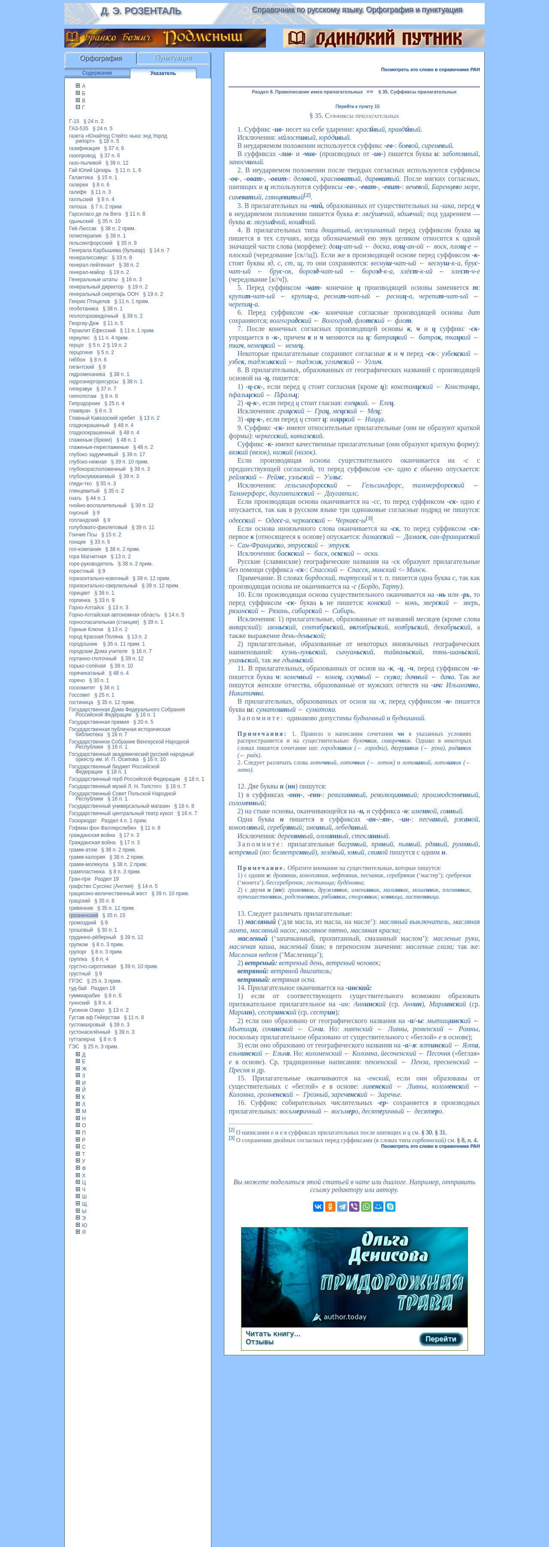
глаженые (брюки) (90, 440)
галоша (78, 207)
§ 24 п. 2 (94, 121)
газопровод (82, 156)
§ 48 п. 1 (126, 440)
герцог (76, 345)
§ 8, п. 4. (468, 1140)
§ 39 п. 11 (143, 527)
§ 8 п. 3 (103, 411)
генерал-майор (87, 272)
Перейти (440, 1339)
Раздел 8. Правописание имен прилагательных (307, 91)
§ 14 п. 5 (174, 615)
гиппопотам (83, 396)
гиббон (77, 360)
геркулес (79, 338)
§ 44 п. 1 (96, 498)
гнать (75, 498)
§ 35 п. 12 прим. (116, 702)
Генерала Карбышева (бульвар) (107, 250)
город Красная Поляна (96, 637)
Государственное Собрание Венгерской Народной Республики (129, 744)
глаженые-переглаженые (99, 447)
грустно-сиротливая (92, 966)
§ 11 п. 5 (113, 323)
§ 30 (426, 1132)
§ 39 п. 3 (140, 469)
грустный (79, 974)
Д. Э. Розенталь (140, 10)
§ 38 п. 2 (129, 265)
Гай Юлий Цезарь (90, 170)
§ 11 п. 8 (135, 214)
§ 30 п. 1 (99, 680)
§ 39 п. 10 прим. (130, 462)
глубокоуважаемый (92, 476)
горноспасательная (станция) (104, 622)
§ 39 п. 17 (133, 454)
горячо (77, 680)
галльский (81, 199)
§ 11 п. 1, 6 (128, 170)
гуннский (79, 1003)
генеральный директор (96, 287)
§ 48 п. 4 (124, 425)
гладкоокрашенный (92, 433)
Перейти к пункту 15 (357, 106)
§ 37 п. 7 (107, 389)
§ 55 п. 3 (106, 484)
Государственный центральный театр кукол (121, 813)
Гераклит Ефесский (92, 331)
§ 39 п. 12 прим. (151, 578)
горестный (81, 571)
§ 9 (102, 367)
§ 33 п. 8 (122, 258)
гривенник (81, 908)
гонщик (77, 542)
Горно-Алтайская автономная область (114, 615)
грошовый (81, 930)
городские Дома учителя (98, 651)
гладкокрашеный (89, 425)
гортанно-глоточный (93, 659)
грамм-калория (87, 857)
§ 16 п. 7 (142, 651)
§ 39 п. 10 (121, 666)
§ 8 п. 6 (100, 185)
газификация (84, 148)
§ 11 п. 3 (101, 192)
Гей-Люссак (83, 229)
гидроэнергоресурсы (93, 382)
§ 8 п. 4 (106, 199)
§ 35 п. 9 (127, 243)
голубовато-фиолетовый (98, 527)
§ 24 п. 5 (103, 129)
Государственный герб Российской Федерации (124, 779)
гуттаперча (82, 1039)
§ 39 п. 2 (133, 316)
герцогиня (81, 352)
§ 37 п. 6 (114, 148)
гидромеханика (87, 374)
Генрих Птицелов (89, 301)
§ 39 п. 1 (153, 622)
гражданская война (92, 835)
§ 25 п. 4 (115, 403)
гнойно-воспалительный (98, 506)
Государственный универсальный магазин (119, 806)
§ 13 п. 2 (149, 418)
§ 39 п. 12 (117, 163)
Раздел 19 (107, 879)
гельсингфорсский (90, 243)
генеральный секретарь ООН (104, 294)
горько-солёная (87, 666)
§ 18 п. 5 (109, 141)
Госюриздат (83, 821)
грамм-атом (83, 850)
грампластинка (87, 872)
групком (78, 945)
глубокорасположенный (97, 469)
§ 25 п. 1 (104, 695)
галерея (78, 185)
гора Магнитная (87, 557)
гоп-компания (85, 549)
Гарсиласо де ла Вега (95, 214)
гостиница (81, 702)
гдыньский (81, 221)
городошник (84, 644)
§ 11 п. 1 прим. (132, 301)
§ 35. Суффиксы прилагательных (417, 91)
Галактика (81, 178)
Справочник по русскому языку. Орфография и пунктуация (357, 9)
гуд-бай (78, 988)
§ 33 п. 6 (100, 542)
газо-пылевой (85, 163)
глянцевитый (84, 491)
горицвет (79, 593)
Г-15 (74, 121)
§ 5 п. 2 (97, 345)
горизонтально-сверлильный (103, 586)
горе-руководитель (91, 564)
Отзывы (260, 1342)
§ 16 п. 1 (146, 715)
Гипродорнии (84, 403)
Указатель (163, 73)
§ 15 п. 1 (107, 178)
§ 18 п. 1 (117, 772)
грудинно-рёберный (92, 937)
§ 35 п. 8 (104, 901)
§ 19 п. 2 (119, 272)
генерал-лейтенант (92, 265)
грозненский (83, 915)
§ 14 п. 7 (160, 250)
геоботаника (83, 309)
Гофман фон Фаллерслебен (102, 828)
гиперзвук (80, 389)
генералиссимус (88, 258)
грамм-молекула (88, 864)
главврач (79, 411)
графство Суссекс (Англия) (101, 886)
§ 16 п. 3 (132, 280)
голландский (84, 520)
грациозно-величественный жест (108, 894)
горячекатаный (87, 673)
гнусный (78, 513)
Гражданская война (92, 843)
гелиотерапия (85, 236)
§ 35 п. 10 (109, 221)
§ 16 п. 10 (154, 759)
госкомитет (82, 688)
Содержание (97, 73)
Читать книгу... (273, 1334)
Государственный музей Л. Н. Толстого (115, 786)
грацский (79, 901)
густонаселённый (89, 1032)
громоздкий (82, 923)
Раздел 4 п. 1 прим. (124, 821)
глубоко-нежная (88, 462)
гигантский (81, 367)
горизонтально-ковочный (98, 578)
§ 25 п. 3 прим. (104, 981)
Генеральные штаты (93, 280)
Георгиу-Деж (84, 323)
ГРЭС (76, 981)
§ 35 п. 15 (114, 915)
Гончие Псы (83, 535)
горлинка (79, 600)
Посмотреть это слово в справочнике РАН (430, 69)
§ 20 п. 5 (143, 722)
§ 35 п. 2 (114, 491)
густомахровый (87, 1025)
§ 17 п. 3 (129, 835)
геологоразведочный (93, 316)
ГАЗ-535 (78, 129)
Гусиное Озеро (86, 1010)
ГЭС (74, 1047)
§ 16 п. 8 (184, 806)
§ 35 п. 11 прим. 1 (124, 644)
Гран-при (79, 879)
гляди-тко (80, 484)
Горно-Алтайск (86, 608)
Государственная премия (99, 722)
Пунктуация (173, 58)
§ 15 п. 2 (111, 535)
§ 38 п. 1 (116, 236)
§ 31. (441, 1132)
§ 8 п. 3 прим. (125, 872)
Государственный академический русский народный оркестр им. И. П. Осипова (131, 756)
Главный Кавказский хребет (102, 418)
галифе (78, 192)
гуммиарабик (84, 996)
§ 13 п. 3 (118, 608)
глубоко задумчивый (93, 454)
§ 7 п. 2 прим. (107, 207)
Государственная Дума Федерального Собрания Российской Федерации (127, 712)
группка (78, 959)
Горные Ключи (86, 629)
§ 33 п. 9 (105, 600)
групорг (78, 952)
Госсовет (79, 695)
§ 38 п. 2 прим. (118, 229)
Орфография (101, 58)
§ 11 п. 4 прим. (111, 338)
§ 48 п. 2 (143, 447)
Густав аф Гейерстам (94, 1017)
